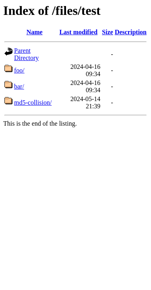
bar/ (19, 86)
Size (107, 32)
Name (35, 32)
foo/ (19, 70)
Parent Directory (26, 54)
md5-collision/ (33, 102)
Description (131, 32)
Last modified (78, 32)
